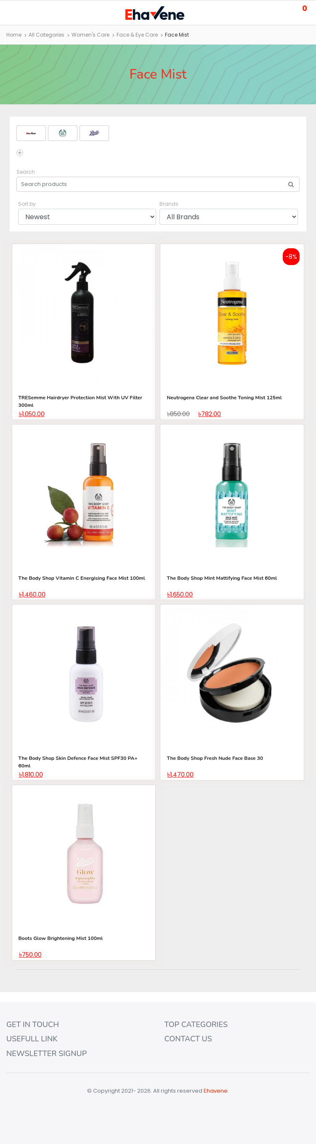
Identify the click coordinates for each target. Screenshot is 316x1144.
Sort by (27, 203)
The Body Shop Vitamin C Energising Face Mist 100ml (82, 578)
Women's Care (90, 34)
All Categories (46, 34)
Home (13, 34)
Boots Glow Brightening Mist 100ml (61, 938)
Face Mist (177, 34)
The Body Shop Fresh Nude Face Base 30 (215, 758)
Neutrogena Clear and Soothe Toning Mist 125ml (224, 397)
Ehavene (216, 1091)
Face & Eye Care (137, 34)
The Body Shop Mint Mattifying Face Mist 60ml (222, 578)
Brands (168, 203)
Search (25, 171)
